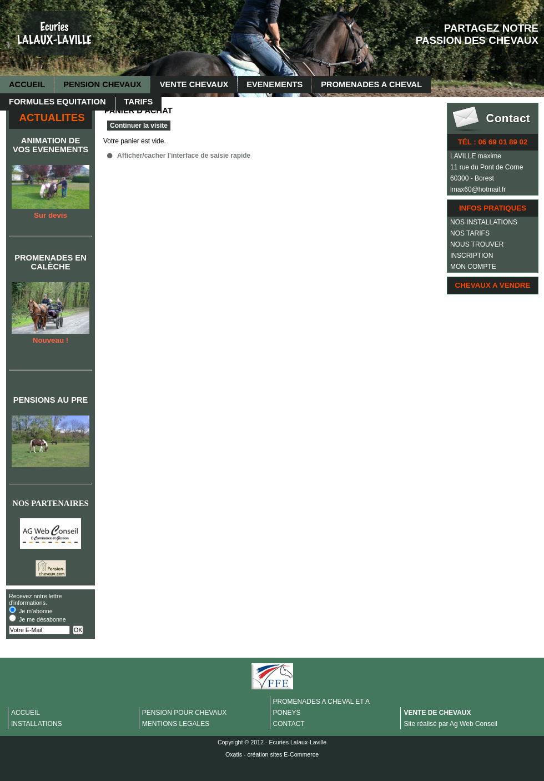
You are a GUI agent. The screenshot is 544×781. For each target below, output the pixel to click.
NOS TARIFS (470, 233)
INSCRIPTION (471, 255)
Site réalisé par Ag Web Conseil (450, 724)
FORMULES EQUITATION (57, 101)
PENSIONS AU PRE (50, 399)
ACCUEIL (27, 84)
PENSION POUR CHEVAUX (184, 713)
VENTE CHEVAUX (194, 84)
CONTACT (289, 724)
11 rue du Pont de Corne (486, 167)
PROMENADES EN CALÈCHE (50, 262)
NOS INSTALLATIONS (483, 222)
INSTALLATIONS (36, 724)
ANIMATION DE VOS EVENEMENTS (50, 145)
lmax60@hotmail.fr (478, 189)
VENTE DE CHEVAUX (437, 713)
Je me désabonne (42, 619)
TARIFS (138, 101)
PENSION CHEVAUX (102, 84)
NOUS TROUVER (476, 244)
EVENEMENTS (274, 84)
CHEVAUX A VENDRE (493, 285)
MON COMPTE (473, 267)
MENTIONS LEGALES (175, 724)
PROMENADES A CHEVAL (371, 84)
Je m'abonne (36, 611)
